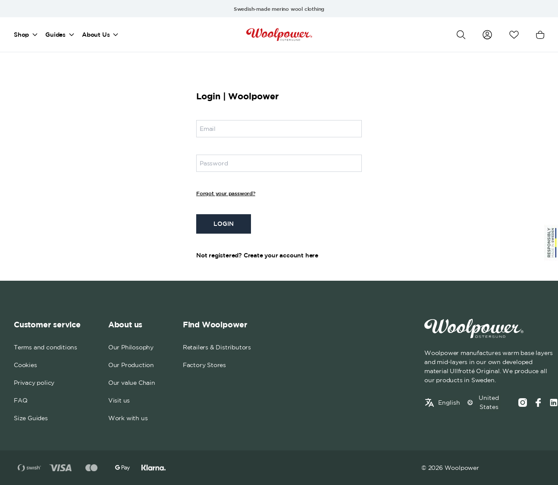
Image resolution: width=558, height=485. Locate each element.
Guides (55, 34)
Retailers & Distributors (217, 347)
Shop (21, 34)
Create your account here (281, 255)
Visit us (119, 400)
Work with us (128, 418)
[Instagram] (522, 402)
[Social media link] (553, 402)
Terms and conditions (45, 347)
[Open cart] (540, 34)
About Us (96, 34)
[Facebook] (538, 402)
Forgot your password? (225, 193)
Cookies (25, 364)
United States (489, 402)
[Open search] (461, 35)
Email (208, 128)
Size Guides (31, 418)
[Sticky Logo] (551, 242)
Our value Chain (131, 382)
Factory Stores (204, 364)
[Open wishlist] (514, 34)
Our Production (131, 364)
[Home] (279, 34)
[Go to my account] (487, 34)
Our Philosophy (131, 347)
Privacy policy (34, 382)
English (449, 402)
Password (214, 163)
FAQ (20, 400)
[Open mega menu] (34, 34)
